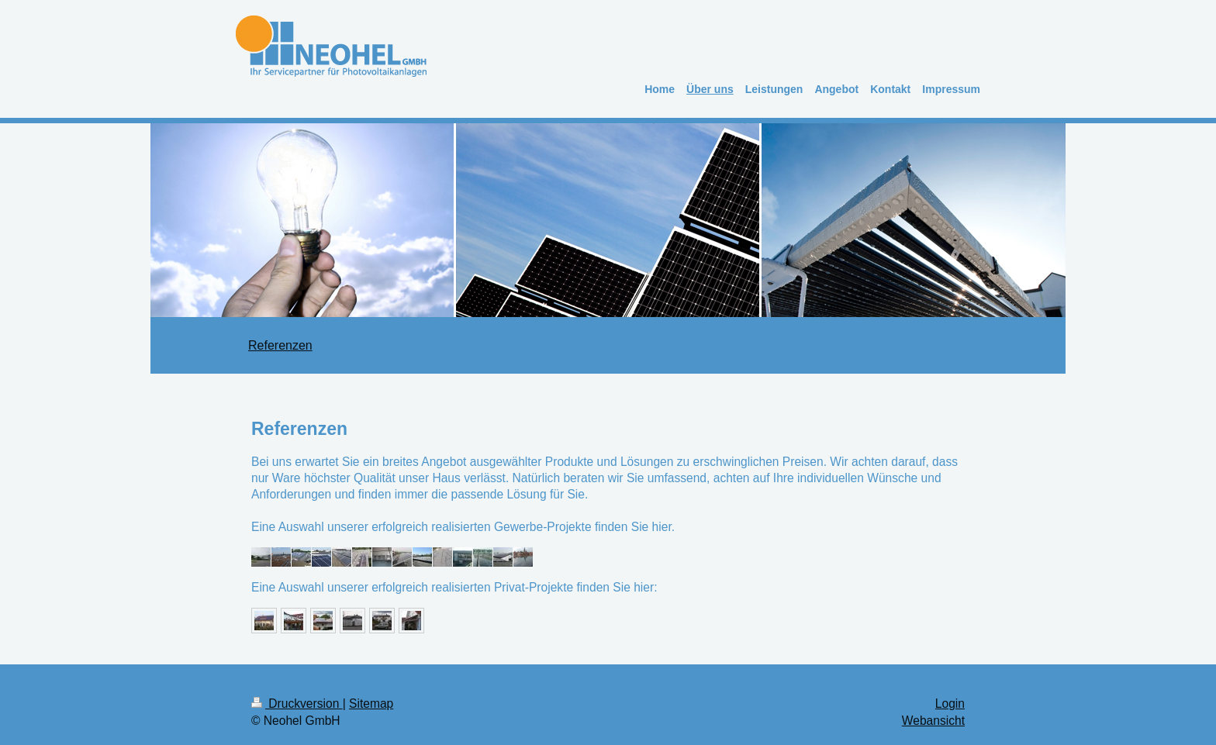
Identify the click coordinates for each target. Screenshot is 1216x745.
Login (950, 703)
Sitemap (371, 703)
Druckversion (297, 703)
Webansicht (933, 720)
